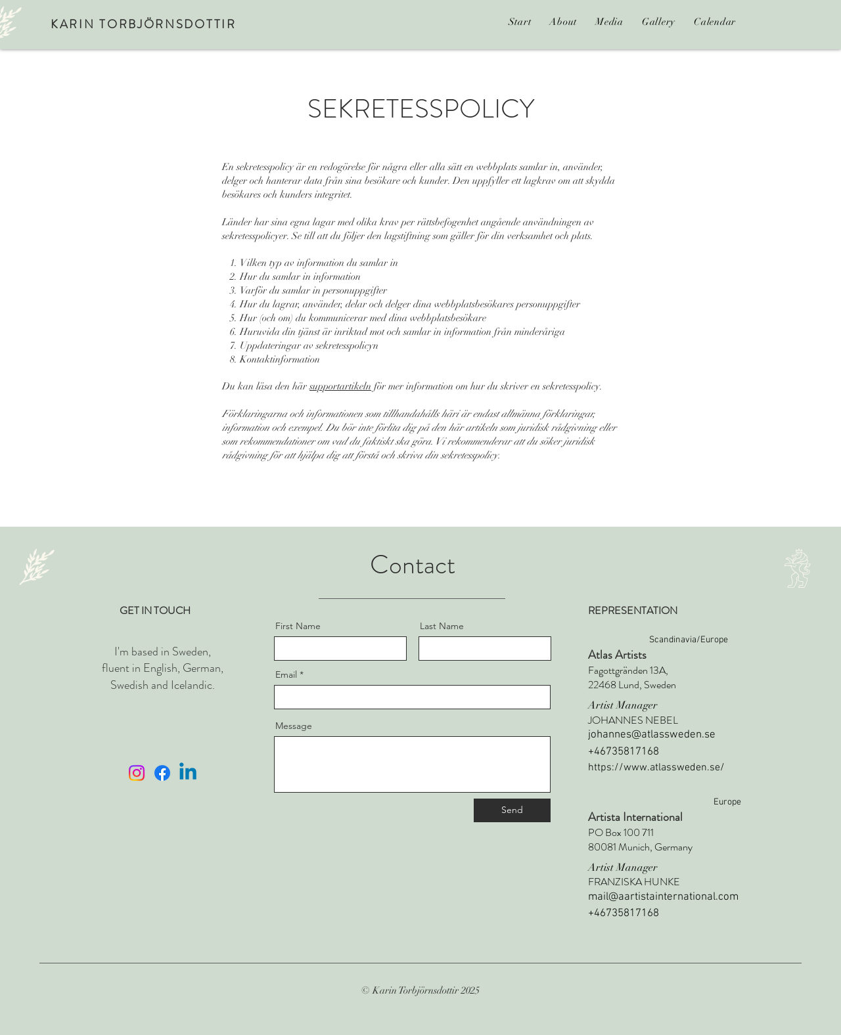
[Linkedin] (187, 772)
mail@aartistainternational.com (663, 897)
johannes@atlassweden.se (652, 734)
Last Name (442, 625)
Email (286, 674)
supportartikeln (340, 386)
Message (293, 725)
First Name (298, 625)
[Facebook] (162, 772)
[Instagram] (136, 772)
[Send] (512, 810)
